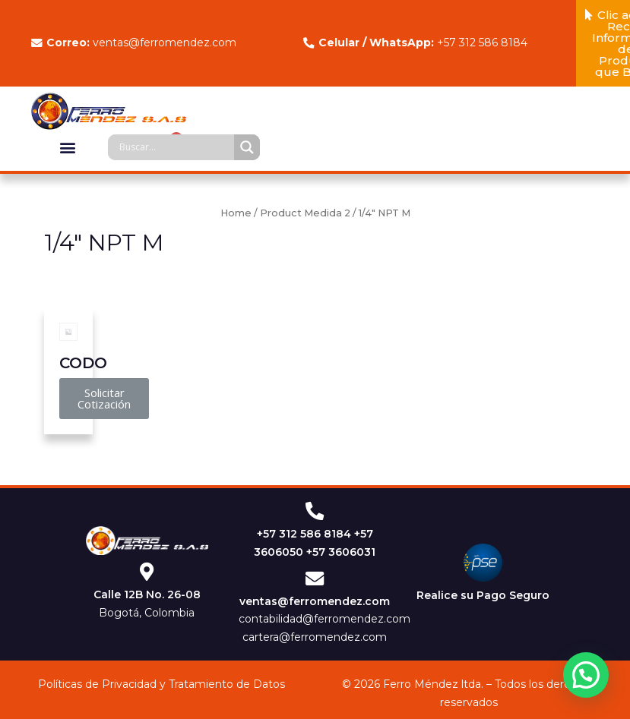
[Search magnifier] (247, 147)
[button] (68, 146)
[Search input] (174, 147)
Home (236, 213)
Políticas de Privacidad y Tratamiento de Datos (161, 685)
